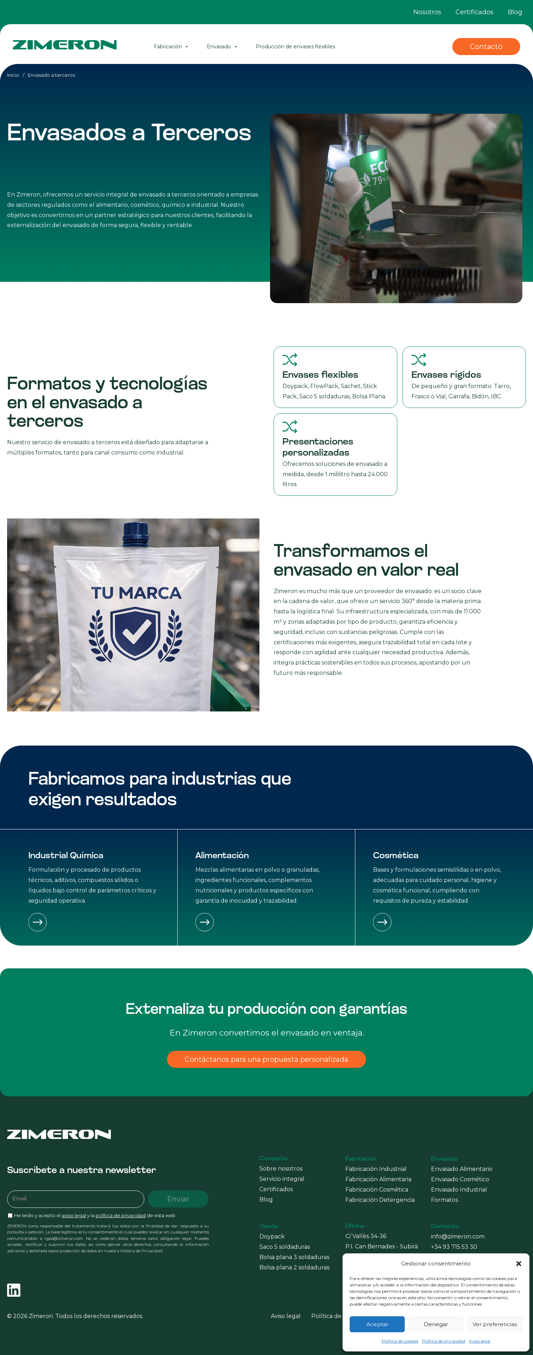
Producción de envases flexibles (295, 46)
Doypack (272, 1236)
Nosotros (427, 12)
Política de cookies (400, 1341)
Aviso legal (479, 1341)
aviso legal (74, 1215)
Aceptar (377, 1324)
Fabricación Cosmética (376, 1189)
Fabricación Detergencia (380, 1200)
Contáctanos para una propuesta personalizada (266, 1059)
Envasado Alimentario (461, 1169)
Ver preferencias (495, 1324)
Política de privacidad (443, 1341)
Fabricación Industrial (376, 1169)
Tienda (268, 1227)
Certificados (475, 12)
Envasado (222, 46)
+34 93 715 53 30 (454, 1246)
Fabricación (171, 46)
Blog (515, 12)
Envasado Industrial (459, 1189)
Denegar (436, 1324)
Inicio (13, 75)
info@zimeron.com (458, 1236)
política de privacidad (121, 1215)
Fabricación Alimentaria (378, 1179)
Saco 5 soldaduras (284, 1246)
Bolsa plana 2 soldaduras (294, 1267)
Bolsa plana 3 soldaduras (294, 1257)
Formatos (444, 1200)
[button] (518, 1263)
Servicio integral (282, 1179)
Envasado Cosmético (460, 1179)
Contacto (486, 46)
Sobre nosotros (280, 1168)
